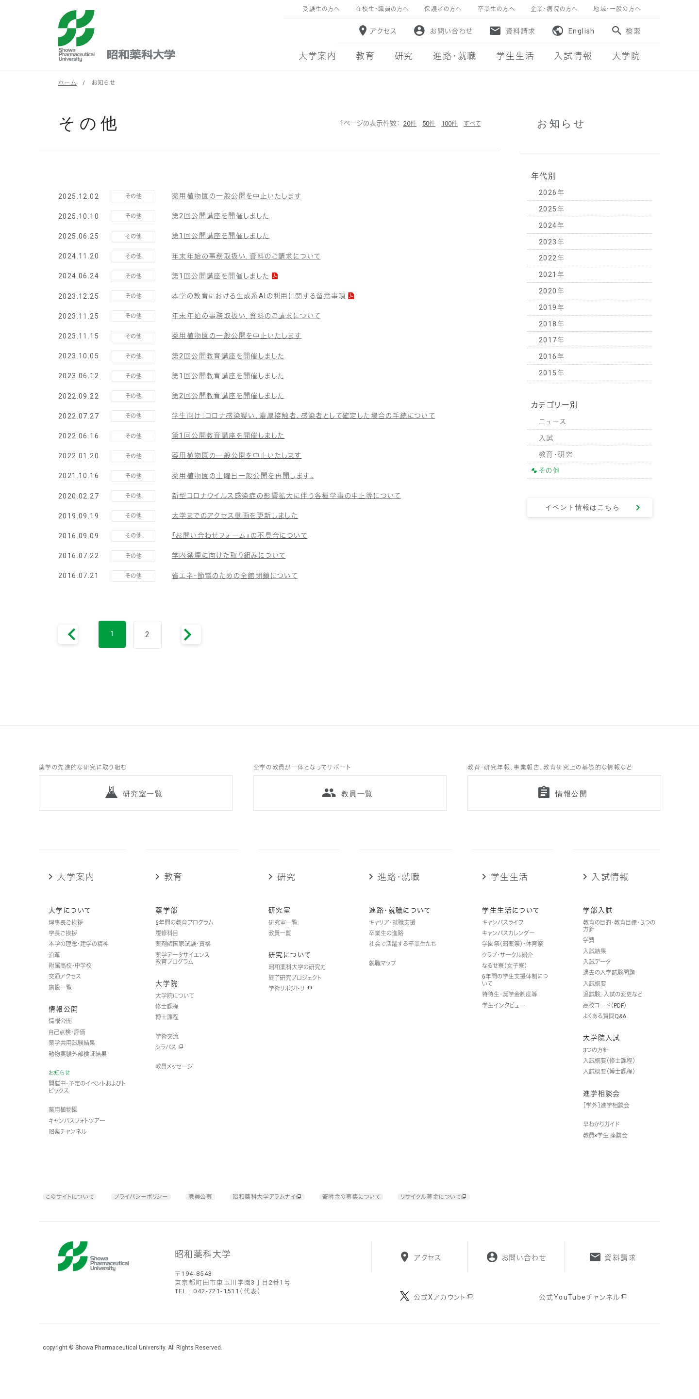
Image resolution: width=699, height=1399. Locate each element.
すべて (471, 123)
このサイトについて (73, 1210)
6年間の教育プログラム (184, 936)
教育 (173, 891)
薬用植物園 (63, 1124)
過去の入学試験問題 (609, 986)
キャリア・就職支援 (392, 936)
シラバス (169, 1061)
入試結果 (594, 965)
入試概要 (594, 998)
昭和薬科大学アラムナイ (287, 1211)
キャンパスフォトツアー (77, 1134)
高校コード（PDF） (605, 1019)
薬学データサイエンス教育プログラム (182, 973)
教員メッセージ (174, 1080)
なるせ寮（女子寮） (504, 980)
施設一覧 (60, 1001)
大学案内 (75, 891)
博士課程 (167, 1031)
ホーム (67, 83)
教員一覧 (279, 947)
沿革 (54, 969)
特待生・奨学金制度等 (509, 1008)
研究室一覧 (283, 936)
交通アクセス (65, 990)
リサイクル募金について (473, 1211)
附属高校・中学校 (70, 980)
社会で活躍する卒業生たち (402, 958)
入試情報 (610, 891)
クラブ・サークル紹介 (507, 969)
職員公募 (215, 1210)
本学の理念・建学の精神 (79, 958)
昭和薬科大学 (116, 36)
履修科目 (166, 947)
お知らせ (59, 1087)
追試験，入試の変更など (612, 1008)
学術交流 (167, 1050)
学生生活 (510, 891)
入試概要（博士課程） (609, 1085)
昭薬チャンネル (67, 1145)
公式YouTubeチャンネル (583, 1323)
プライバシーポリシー (152, 1210)
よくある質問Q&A (604, 1030)
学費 (589, 954)
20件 (404, 123)
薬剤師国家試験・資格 (183, 958)
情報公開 (60, 1035)
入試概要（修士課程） (609, 1075)
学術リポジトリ (290, 1002)
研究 (286, 891)
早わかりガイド (601, 1138)
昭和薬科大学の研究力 (297, 981)
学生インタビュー (503, 1019)
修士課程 (167, 1020)
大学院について (174, 1009)
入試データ (597, 976)
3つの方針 (596, 1064)
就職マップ (382, 977)
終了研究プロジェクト (294, 992)
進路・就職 (399, 891)
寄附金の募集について (381, 1210)
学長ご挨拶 (63, 947)
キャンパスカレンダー (508, 947)
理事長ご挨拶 (66, 936)
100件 (447, 123)
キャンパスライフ (502, 936)
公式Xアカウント (444, 1323)
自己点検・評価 (67, 1046)
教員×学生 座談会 (605, 1149)
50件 (424, 123)
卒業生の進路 (386, 947)
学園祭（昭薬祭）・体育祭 (512, 958)
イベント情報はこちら (582, 507)
